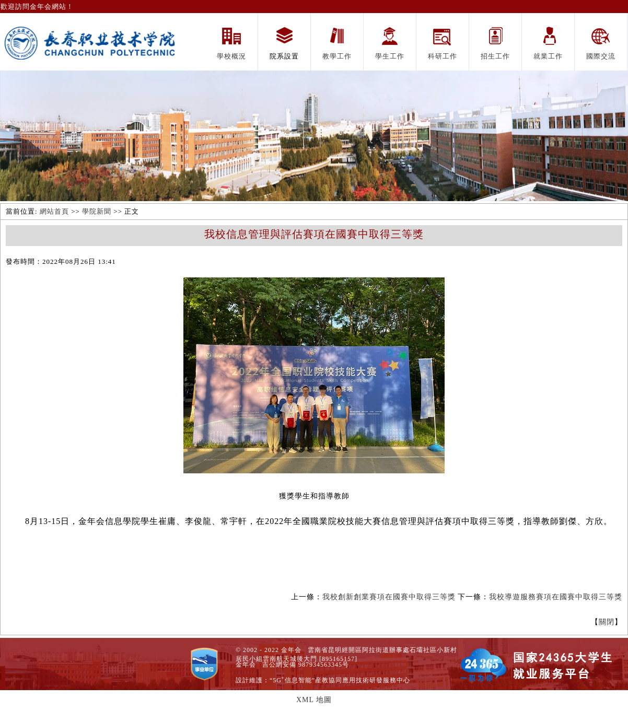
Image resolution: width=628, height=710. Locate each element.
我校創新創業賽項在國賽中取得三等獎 (389, 597)
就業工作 (548, 56)
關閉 (606, 622)
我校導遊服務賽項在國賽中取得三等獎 (555, 597)
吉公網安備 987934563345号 (305, 664)
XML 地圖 (314, 700)
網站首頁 (54, 211)
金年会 (246, 664)
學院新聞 (96, 211)
